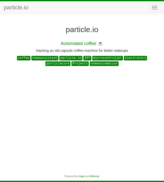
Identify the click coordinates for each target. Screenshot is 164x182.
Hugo (82, 176)
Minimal (94, 176)
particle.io (16, 7)
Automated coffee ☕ (82, 43)
